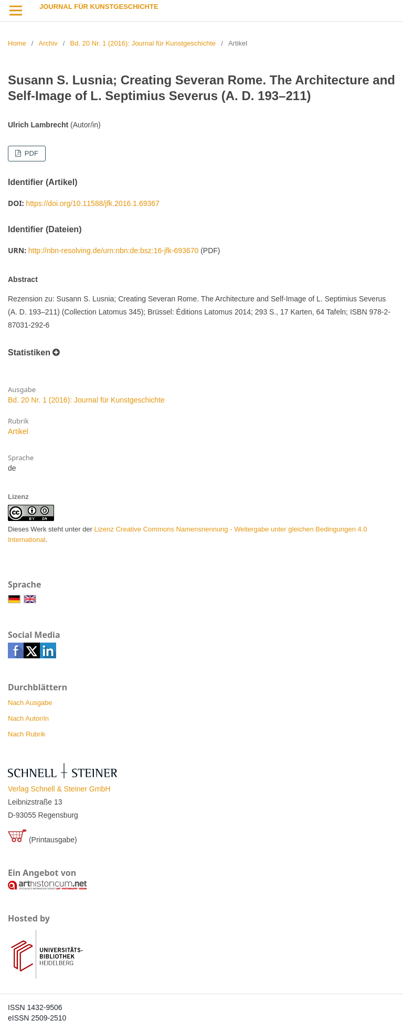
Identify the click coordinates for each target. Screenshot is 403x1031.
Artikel (18, 431)
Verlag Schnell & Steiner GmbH (59, 789)
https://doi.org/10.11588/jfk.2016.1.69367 (93, 203)
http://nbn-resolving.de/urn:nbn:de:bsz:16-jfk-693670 (113, 250)
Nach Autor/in (28, 718)
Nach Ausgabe (30, 703)
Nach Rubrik (27, 734)
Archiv (48, 43)
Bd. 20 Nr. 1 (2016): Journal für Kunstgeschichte (143, 43)
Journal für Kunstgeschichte (98, 6)
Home (17, 43)
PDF (30, 153)
